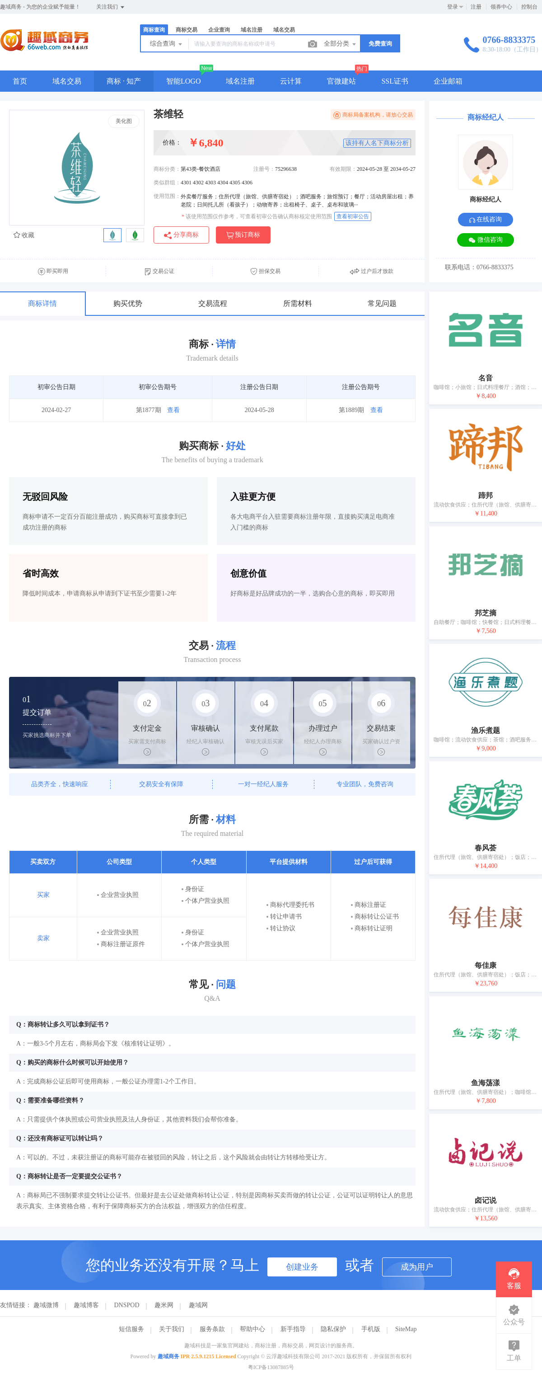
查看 (173, 410)
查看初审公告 (352, 216)
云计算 (291, 81)
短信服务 (131, 1329)
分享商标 (181, 235)
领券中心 (501, 7)
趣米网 (163, 1305)
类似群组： (167, 182)
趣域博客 (86, 1305)
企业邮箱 (448, 81)
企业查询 (219, 30)
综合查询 (166, 44)
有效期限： (343, 169)
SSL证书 (394, 81)
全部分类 (340, 44)
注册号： (264, 169)
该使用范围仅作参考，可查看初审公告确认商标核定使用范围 (257, 216)
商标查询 (154, 30)
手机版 (370, 1329)
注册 (476, 7)
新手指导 (293, 1329)
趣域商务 (168, 1356)
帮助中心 (252, 1329)
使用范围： (167, 196)
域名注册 (251, 30)
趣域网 (198, 1305)
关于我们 (171, 1329)
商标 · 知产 (124, 81)
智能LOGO (183, 81)
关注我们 (111, 7)
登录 (452, 7)
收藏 (24, 235)
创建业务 (302, 1266)
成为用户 (417, 1266)
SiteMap (405, 1329)
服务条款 (212, 1329)
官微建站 (341, 81)
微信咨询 (485, 240)
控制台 (529, 7)
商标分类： (167, 169)
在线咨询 (485, 219)
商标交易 (186, 30)
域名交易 (284, 30)
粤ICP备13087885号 (271, 1367)
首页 (20, 81)
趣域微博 (46, 1305)
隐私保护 (333, 1329)
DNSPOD (127, 1305)
